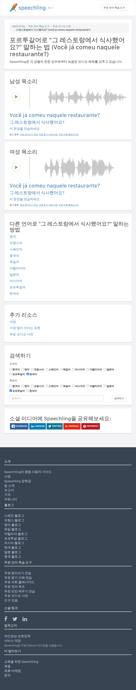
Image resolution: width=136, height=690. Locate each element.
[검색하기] (56, 398)
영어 (13, 236)
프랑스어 (16, 243)
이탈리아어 (18, 268)
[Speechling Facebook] (8, 620)
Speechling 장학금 (17, 481)
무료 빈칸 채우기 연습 (19, 591)
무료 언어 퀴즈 (14, 586)
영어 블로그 (12, 525)
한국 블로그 (12, 547)
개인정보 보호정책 (17, 636)
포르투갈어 (18, 287)
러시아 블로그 (14, 543)
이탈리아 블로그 (15, 534)
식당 (13, 322)
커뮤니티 (10, 499)
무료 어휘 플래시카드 (19, 582)
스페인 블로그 (14, 515)
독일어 (14, 262)
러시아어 (16, 281)
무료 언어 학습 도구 (114, 7)
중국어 (14, 255)
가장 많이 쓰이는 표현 (25, 328)
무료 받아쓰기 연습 (17, 573)
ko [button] (50, 7)
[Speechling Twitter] (17, 620)
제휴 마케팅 (12, 671)
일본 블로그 (12, 552)
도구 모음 (11, 600)
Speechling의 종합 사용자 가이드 (28, 472)
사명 (7, 476)
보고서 (9, 490)
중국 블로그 (12, 556)
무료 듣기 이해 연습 (18, 577)
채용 (7, 666)
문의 (7, 675)
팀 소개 (9, 485)
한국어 (14, 293)
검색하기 (119, 398)
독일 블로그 (12, 529)
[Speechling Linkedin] (27, 620)
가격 (7, 495)
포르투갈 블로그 (15, 538)
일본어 (14, 274)
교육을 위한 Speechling (21, 661)
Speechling (18, 26)
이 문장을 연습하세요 (25, 128)
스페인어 (16, 249)
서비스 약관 (12, 641)
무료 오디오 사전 (62, 26)
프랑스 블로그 (14, 520)
